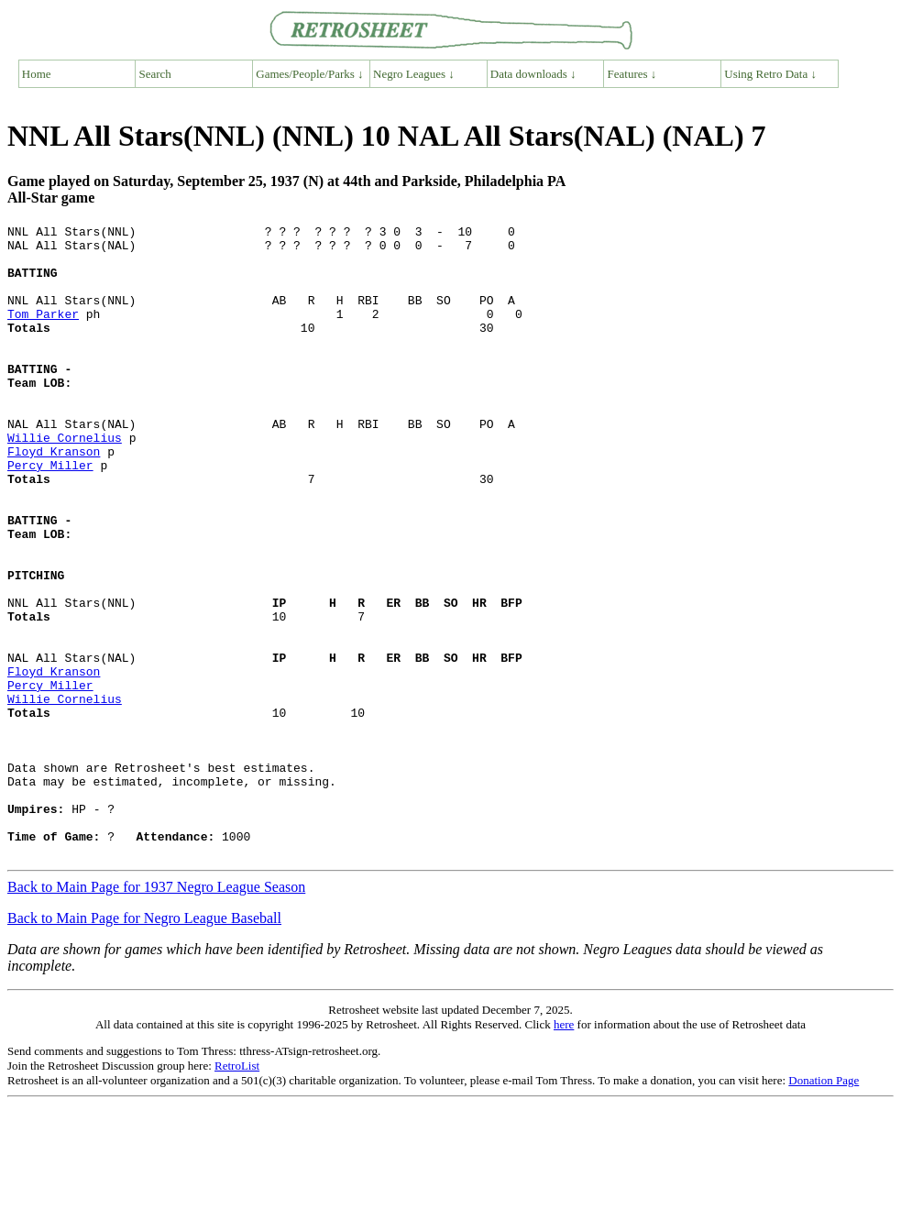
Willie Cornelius (64, 481)
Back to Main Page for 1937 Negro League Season (156, 1013)
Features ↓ (632, 74)
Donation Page (823, 1207)
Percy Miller (50, 514)
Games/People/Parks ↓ (309, 74)
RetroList (236, 1192)
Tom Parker (43, 332)
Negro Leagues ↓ (414, 74)
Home (36, 74)
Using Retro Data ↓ (770, 74)
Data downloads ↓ (533, 74)
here (564, 1151)
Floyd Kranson (53, 497)
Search (155, 74)
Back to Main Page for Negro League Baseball (144, 1044)
